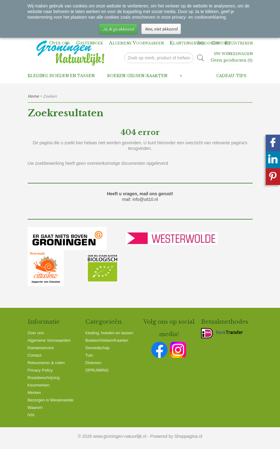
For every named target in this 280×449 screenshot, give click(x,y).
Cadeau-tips (231, 75)
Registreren (239, 43)
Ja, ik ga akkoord (118, 29)
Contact (35, 355)
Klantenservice (187, 43)
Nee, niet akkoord (161, 29)
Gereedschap (97, 347)
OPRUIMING (97, 370)
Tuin (89, 355)
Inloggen (207, 43)
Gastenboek (89, 43)
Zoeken (199, 57)
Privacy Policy (40, 370)
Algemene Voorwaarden (136, 43)
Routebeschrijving (44, 377)
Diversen (93, 362)
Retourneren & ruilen (46, 362)
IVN (31, 415)
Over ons (59, 43)
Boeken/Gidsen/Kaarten (137, 75)
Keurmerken (39, 385)
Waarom (35, 407)
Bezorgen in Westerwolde (51, 400)
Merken (34, 392)
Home (33, 96)
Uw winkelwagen (233, 54)
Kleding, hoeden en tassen (61, 75)
